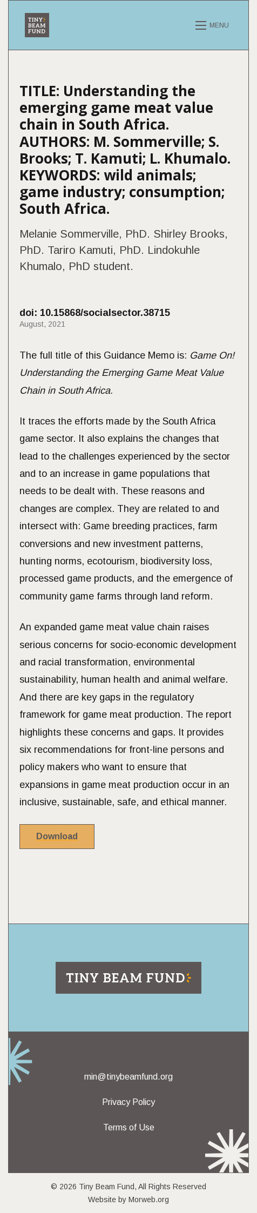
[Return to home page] (128, 977)
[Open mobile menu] (213, 25)
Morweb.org (148, 1199)
